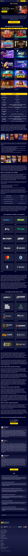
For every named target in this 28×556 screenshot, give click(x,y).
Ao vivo (10, 28)
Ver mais (14, 469)
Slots (24, 28)
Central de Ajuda (3, 535)
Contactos (2, 540)
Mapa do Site (2, 544)
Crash (17, 28)
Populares (4, 28)
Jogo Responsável (3, 532)
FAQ (1, 541)
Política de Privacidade (4, 531)
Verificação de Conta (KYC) (4, 547)
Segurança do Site (3, 548)
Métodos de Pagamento (4, 538)
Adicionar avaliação (14, 423)
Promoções (2, 543)
